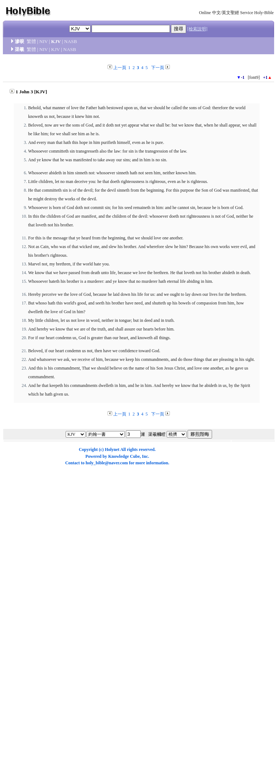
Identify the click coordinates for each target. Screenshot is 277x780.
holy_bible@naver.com (106, 462)
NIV (43, 41)
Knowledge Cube (124, 456)
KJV (55, 49)
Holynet (112, 449)
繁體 (31, 41)
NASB (70, 41)
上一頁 (119, 67)
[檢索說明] (197, 28)
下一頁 (157, 67)
